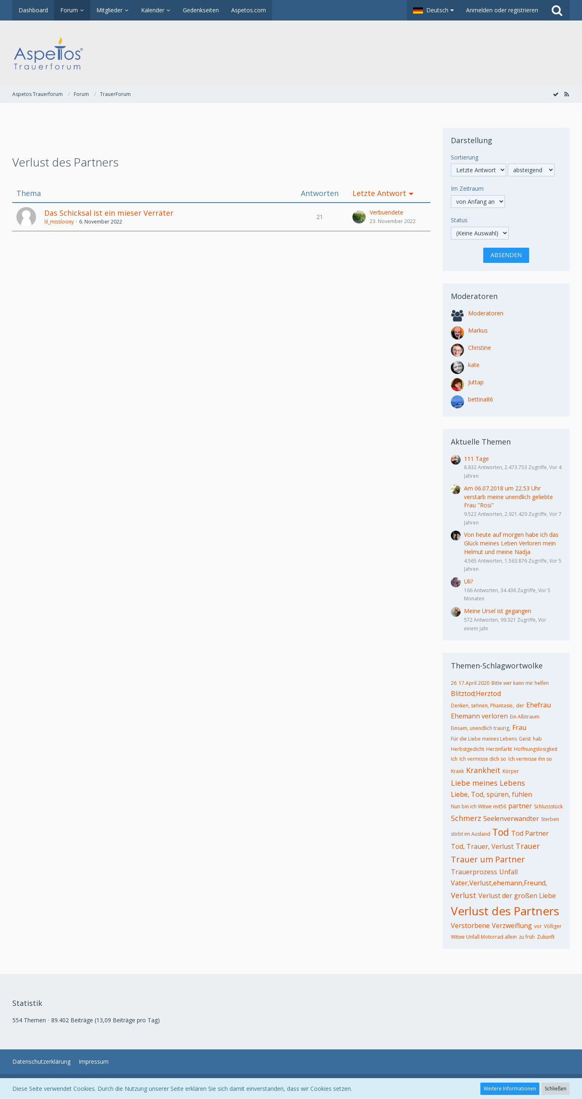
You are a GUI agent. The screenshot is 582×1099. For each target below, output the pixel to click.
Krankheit (483, 770)
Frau (519, 727)
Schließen (555, 1088)
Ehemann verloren (479, 716)
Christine (479, 347)
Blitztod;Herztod (476, 693)
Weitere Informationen (510, 1088)
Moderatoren (485, 313)
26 (454, 682)
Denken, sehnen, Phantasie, (482, 705)
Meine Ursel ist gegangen (497, 611)
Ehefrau (538, 704)
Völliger (553, 926)
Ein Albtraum (524, 716)
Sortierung (464, 157)
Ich (454, 758)
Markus (478, 330)
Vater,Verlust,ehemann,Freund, (499, 882)
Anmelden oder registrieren (502, 10)
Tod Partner (530, 833)
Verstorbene (470, 925)
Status (459, 220)
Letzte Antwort (379, 193)
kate (474, 365)
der (520, 705)
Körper (510, 771)
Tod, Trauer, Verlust (482, 846)
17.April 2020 (474, 682)
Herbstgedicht (467, 749)
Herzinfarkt (499, 749)
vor (538, 926)
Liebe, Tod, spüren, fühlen (491, 794)
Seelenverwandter (511, 818)
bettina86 (480, 399)
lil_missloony (59, 221)
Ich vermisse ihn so (530, 758)
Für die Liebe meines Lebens (484, 738)
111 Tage (476, 459)
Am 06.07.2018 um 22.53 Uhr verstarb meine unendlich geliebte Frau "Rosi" (508, 496)
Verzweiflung (512, 925)
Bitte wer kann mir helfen (520, 682)
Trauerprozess (474, 871)
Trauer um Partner (488, 859)
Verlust (463, 895)
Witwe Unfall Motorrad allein (484, 936)
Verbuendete (386, 212)
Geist (525, 738)
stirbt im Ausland (470, 833)
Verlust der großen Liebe (517, 895)
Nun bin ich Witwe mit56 (478, 806)
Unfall (508, 871)
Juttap (476, 382)
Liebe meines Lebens (488, 783)
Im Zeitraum (467, 188)
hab (537, 738)
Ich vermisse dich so (482, 758)
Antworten (320, 193)
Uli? (468, 581)
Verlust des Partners (505, 911)
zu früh (527, 936)
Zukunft (546, 936)
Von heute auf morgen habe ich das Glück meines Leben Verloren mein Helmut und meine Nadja (511, 543)
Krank (457, 771)
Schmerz (466, 818)
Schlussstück (548, 806)
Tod (500, 832)
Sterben (550, 819)
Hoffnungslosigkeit (535, 749)
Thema (28, 193)
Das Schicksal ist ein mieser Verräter (108, 213)
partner (520, 805)
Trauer (528, 846)
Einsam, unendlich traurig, (480, 728)
